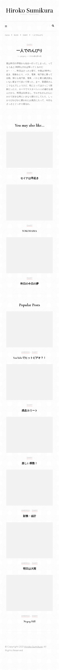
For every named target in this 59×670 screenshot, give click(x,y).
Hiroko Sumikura (29, 10)
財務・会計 (29, 516)
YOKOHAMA (29, 231)
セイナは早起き (29, 178)
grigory (23, 56)
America (25, 352)
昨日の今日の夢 (29, 283)
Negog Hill (29, 621)
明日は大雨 (29, 568)
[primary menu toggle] (6, 26)
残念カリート (29, 410)
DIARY (29, 44)
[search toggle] (53, 26)
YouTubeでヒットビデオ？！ (29, 357)
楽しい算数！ (29, 463)
